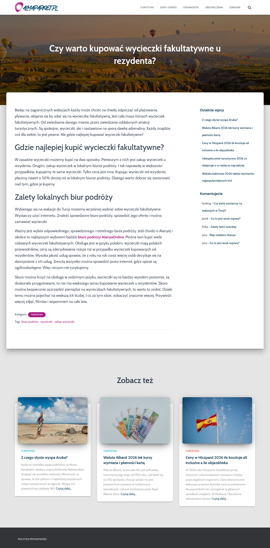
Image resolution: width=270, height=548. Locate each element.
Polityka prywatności (32, 539)
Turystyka (147, 7)
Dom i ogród (168, 7)
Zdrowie (234, 7)
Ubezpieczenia (214, 7)
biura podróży (29, 322)
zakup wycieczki (64, 322)
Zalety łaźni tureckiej (223, 227)
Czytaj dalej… (64, 488)
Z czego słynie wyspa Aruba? (220, 120)
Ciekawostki (191, 7)
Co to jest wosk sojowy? (225, 218)
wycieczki (47, 322)
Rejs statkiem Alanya (222, 235)
